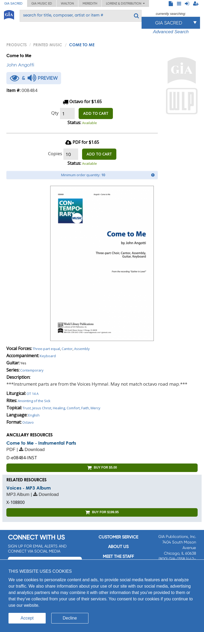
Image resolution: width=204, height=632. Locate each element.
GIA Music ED (41, 3)
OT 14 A (33, 393)
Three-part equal (46, 348)
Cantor (67, 348)
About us (118, 546)
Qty (55, 113)
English (34, 415)
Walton (67, 3)
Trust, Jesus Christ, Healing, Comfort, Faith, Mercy (61, 408)
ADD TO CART (95, 113)
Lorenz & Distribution (125, 3)
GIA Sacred (13, 3)
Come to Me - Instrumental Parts (41, 442)
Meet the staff (118, 556)
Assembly (82, 348)
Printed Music (47, 44)
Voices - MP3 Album (28, 487)
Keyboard (48, 355)
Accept (27, 618)
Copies (55, 153)
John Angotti (20, 65)
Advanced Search (171, 31)
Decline (70, 618)
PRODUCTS (16, 44)
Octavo (28, 422)
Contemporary (32, 370)
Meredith (90, 3)
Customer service (118, 537)
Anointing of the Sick (34, 400)
